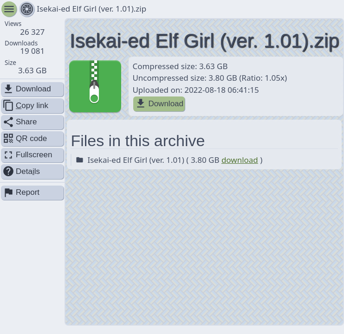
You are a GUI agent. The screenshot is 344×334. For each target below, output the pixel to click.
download (239, 159)
